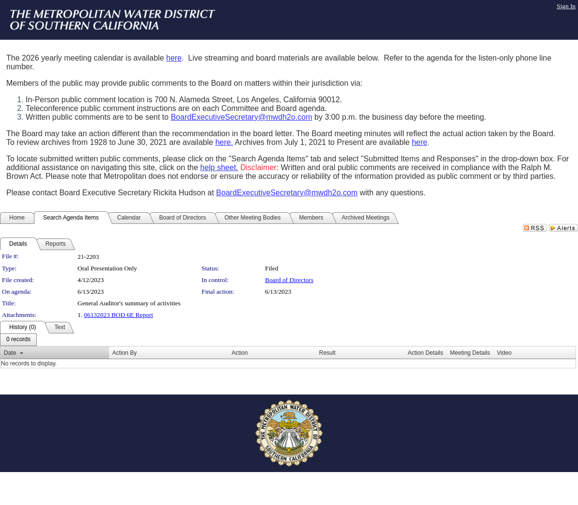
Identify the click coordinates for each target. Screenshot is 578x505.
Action (240, 352)
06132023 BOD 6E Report (118, 314)
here (174, 58)
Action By (124, 352)
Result (327, 352)
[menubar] (18, 339)
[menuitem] (18, 340)
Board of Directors (289, 280)
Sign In (566, 6)
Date (10, 352)
